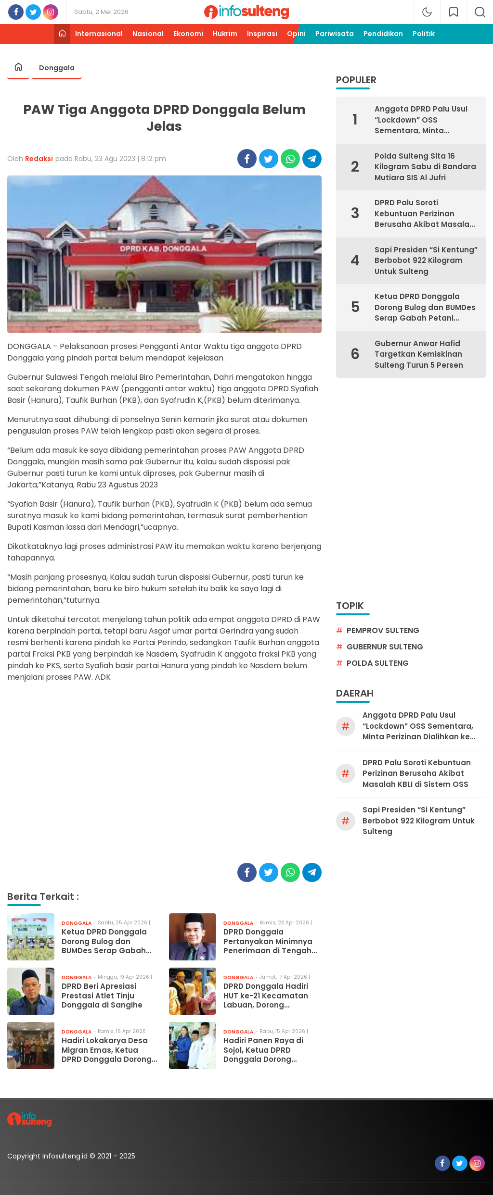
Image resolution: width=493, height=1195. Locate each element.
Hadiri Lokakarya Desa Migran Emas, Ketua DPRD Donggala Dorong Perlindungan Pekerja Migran (107, 1050)
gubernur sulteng (385, 646)
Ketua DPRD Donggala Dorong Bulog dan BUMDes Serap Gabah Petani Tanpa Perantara (109, 941)
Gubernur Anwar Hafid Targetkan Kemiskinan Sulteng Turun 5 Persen (419, 354)
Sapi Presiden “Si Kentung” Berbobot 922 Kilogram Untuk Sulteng (426, 260)
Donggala (57, 68)
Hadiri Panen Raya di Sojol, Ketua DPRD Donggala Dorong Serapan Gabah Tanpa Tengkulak (268, 1050)
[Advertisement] (164, 777)
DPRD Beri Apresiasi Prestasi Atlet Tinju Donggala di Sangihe (102, 996)
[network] (453, 12)
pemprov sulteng (383, 630)
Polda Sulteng (378, 663)
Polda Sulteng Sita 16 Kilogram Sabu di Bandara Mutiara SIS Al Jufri (425, 167)
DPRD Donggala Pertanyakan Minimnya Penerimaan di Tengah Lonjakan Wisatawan (267, 941)
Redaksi (39, 158)
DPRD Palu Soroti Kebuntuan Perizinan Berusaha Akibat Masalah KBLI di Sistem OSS (424, 214)
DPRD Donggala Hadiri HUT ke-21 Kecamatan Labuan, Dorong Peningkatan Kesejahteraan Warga (266, 996)
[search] (480, 12)
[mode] (427, 12)
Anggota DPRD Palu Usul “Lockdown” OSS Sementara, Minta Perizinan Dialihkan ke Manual (421, 120)
